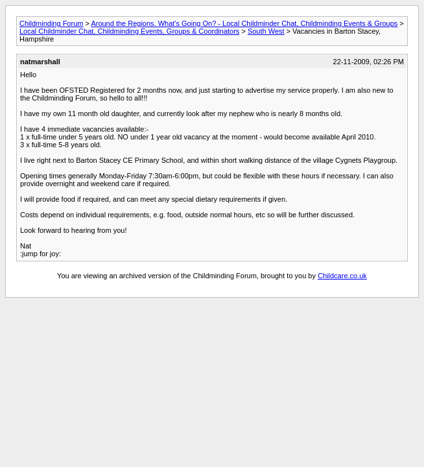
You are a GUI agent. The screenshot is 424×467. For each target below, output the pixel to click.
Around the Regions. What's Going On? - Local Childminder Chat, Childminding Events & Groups (244, 23)
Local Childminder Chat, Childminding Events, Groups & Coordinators (129, 31)
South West (266, 31)
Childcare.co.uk (342, 276)
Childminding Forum (51, 23)
